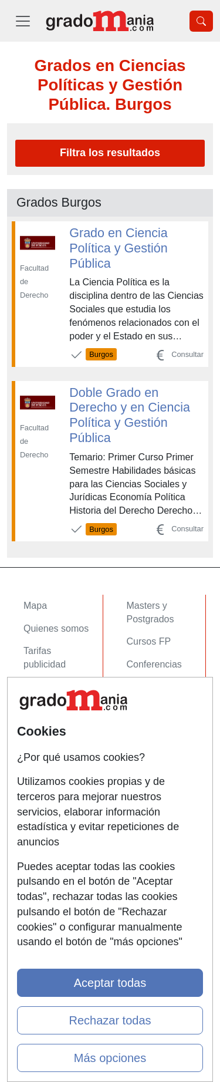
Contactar (43, 760)
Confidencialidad (58, 782)
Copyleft (40, 828)
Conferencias (154, 664)
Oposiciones (152, 724)
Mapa (35, 606)
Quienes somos (56, 628)
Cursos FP (149, 641)
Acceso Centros (56, 724)
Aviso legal (46, 805)
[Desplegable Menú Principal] (23, 21)
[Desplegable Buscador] (201, 21)
